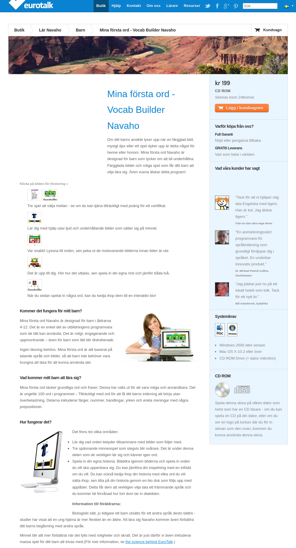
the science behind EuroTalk (149, 542)
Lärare (172, 5)
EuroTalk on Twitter (207, 6)
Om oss (154, 5)
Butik (101, 5)
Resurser (192, 5)
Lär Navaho (50, 30)
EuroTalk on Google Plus (226, 6)
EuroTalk (31, 6)
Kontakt (134, 5)
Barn (80, 30)
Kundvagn (272, 30)
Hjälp (116, 5)
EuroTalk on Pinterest (235, 6)
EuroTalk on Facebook (217, 6)
